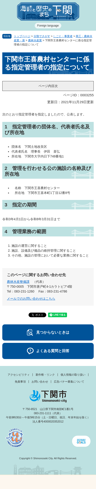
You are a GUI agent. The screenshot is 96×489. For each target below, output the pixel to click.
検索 (60, 482)
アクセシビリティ (19, 374)
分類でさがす (42, 36)
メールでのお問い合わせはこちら (31, 298)
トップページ (22, 36)
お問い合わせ (40, 381)
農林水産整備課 (18, 282)
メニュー (12, 481)
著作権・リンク (45, 374)
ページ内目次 (48, 86)
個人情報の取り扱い (73, 374)
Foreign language (48, 25)
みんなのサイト (84, 482)
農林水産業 (35, 40)
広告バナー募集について (69, 381)
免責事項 (20, 381)
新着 (36, 482)
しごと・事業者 (63, 36)
